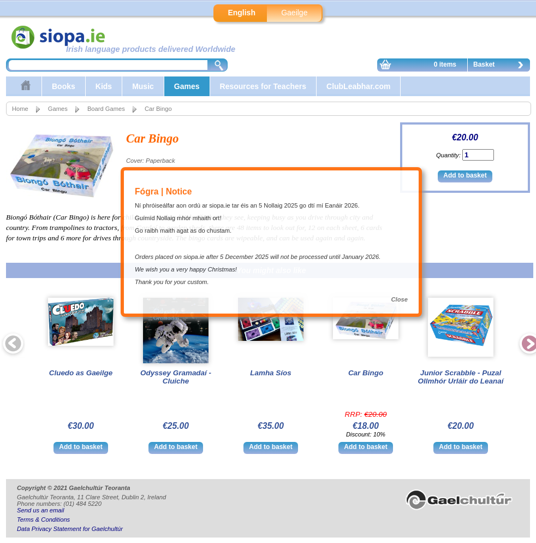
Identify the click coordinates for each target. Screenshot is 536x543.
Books (63, 86)
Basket (501, 66)
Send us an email (40, 510)
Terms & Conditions (43, 519)
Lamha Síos (270, 373)
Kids (104, 86)
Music (143, 86)
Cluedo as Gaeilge (81, 373)
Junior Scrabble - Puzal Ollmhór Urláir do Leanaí (461, 377)
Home (20, 108)
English (241, 12)
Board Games (106, 108)
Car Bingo (365, 373)
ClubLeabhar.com (358, 86)
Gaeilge (294, 12)
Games (187, 86)
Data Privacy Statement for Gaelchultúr (70, 529)
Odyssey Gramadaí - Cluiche (175, 377)
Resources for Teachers (263, 86)
